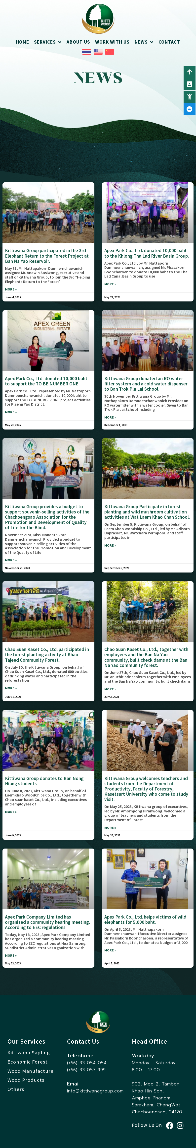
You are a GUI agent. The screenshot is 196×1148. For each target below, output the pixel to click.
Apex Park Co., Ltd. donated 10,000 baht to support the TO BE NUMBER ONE (46, 381)
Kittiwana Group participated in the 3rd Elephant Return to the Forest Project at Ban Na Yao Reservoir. (47, 255)
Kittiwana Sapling (28, 1052)
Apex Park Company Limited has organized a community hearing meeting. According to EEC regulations (47, 922)
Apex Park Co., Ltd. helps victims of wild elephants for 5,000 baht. (145, 919)
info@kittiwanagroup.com (95, 1091)
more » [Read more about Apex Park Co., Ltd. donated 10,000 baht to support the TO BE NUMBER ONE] (11, 412)
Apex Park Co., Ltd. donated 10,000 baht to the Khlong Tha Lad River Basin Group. (146, 253)
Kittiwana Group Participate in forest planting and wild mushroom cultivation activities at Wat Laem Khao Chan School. (147, 511)
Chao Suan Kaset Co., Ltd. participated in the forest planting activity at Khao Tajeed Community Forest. (47, 654)
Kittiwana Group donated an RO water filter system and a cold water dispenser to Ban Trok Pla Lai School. (146, 383)
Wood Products (25, 1080)
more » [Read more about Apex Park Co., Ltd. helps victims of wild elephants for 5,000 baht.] (110, 950)
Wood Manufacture (30, 1071)
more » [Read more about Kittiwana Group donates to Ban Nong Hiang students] (11, 812)
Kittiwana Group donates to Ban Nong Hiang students (44, 781)
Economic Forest (27, 1062)
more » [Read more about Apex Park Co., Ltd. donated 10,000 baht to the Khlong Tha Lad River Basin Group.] (110, 284)
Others (15, 1089)
